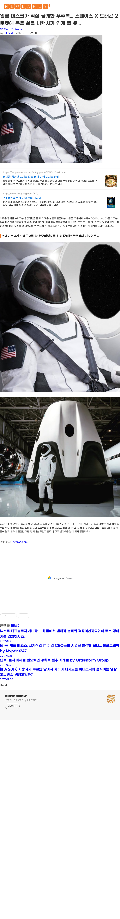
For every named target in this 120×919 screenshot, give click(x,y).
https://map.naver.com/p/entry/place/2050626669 (31, 172)
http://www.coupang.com (17, 193)
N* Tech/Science (11, 29)
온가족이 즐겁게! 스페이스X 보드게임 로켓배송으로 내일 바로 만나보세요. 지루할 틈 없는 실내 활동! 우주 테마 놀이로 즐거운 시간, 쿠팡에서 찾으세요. (50, 204)
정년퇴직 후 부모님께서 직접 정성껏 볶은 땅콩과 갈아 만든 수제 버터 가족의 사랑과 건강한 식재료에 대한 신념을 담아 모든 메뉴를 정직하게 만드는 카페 (50, 182)
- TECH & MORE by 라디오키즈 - (21, 755)
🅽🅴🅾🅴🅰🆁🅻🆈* (27, 7)
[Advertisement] (27, 241)
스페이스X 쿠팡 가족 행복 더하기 (22, 198)
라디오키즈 (9, 33)
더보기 (15, 681)
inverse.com (20, 596)
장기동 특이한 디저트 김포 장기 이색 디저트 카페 (31, 176)
